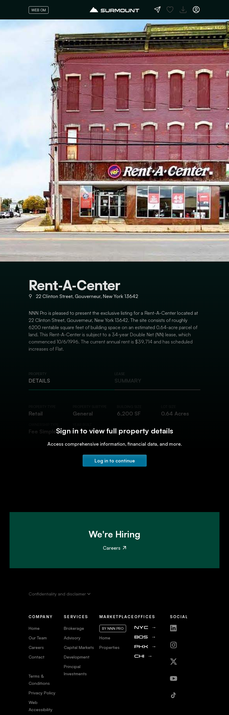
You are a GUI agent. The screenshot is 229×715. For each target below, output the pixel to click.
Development (76, 656)
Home (34, 628)
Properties (109, 647)
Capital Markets (79, 647)
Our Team (38, 637)
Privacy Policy (42, 692)
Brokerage (74, 628)
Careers (114, 548)
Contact (36, 656)
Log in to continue (115, 461)
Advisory (72, 637)
